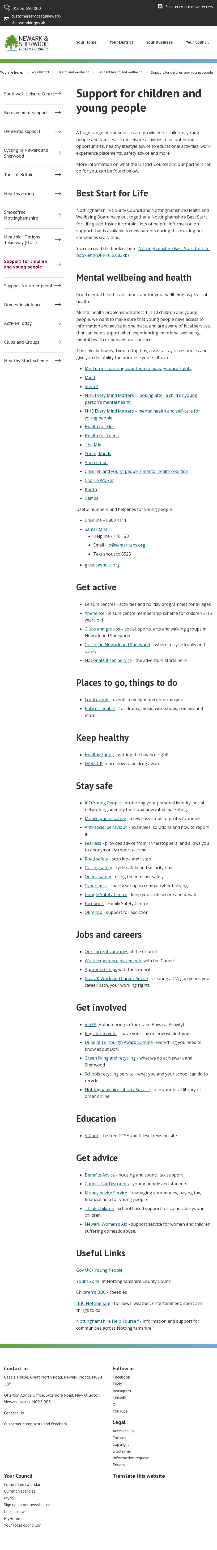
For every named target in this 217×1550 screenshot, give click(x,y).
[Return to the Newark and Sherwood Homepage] (26, 42)
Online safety (98, 877)
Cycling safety (98, 868)
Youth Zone (88, 1281)
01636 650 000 (26, 8)
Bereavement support (26, 113)
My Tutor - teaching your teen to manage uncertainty (138, 368)
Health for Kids (99, 427)
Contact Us (14, 1412)
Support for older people (29, 286)
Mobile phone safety (105, 818)
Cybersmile (96, 886)
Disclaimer (122, 1451)
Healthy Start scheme (26, 361)
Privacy (119, 1464)
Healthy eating (19, 193)
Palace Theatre (100, 708)
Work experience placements (113, 961)
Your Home (86, 42)
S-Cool (91, 1136)
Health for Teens (102, 436)
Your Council (197, 42)
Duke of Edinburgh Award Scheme (119, 1042)
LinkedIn (120, 1397)
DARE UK (94, 763)
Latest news (15, 1511)
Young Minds (98, 453)
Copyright (121, 1444)
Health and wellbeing (73, 72)
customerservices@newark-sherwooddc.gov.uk (36, 19)
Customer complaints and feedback (35, 1423)
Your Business (159, 42)
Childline (94, 520)
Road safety (96, 859)
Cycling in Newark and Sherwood (26, 153)
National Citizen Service (108, 660)
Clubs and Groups (21, 342)
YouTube (120, 1411)
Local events (97, 700)
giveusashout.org (102, 565)
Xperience (94, 613)
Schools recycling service (109, 1074)
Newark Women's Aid (106, 1224)
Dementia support (22, 131)
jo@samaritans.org (126, 545)
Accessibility (123, 1430)
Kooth (91, 489)
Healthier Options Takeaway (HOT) (22, 239)
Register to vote (101, 1033)
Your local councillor (22, 1525)
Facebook (94, 903)
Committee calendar (22, 1484)
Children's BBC (91, 1292)
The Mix (93, 445)
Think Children (99, 1208)
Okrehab (94, 912)
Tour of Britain (18, 175)
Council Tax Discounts (107, 1184)
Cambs (91, 498)
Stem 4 (91, 386)
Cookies (119, 1437)
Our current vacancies (106, 952)
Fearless (93, 843)
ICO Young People (103, 803)
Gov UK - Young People (99, 1270)
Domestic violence (22, 305)
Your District (121, 42)
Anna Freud (96, 462)
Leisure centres (100, 604)
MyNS (9, 1498)
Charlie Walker (99, 480)
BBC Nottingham (93, 1303)
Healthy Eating (99, 755)
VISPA (90, 1024)
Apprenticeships (101, 969)
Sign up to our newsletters (189, 6)
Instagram (122, 1390)
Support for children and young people (25, 264)
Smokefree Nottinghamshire (21, 215)
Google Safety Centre (106, 894)
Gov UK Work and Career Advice (116, 978)
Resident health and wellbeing (120, 72)
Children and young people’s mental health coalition (136, 471)
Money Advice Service (106, 1193)
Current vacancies (19, 1491)
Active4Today (18, 323)
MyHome (12, 1518)
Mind (90, 377)
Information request (131, 1457)
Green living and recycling (110, 1058)
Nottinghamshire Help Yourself (108, 1321)
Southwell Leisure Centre (29, 94)
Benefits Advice (100, 1175)
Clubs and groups (102, 629)
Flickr (117, 1384)
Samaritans (96, 529)
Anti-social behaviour (106, 827)
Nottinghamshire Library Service (117, 1090)
